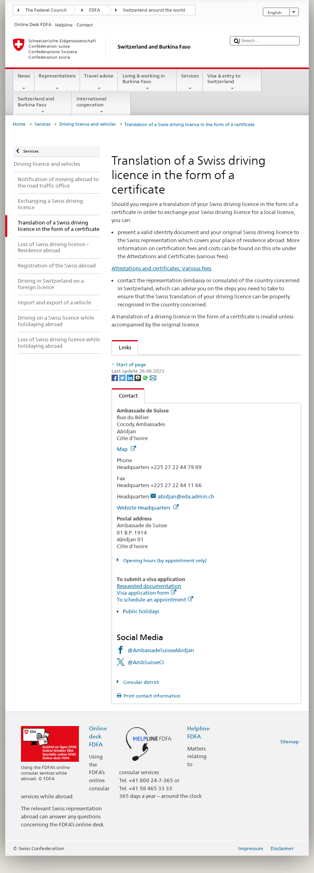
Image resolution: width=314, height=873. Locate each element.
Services (189, 82)
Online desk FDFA (98, 753)
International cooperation (101, 105)
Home (19, 124)
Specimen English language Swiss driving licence (179, 362)
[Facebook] (115, 395)
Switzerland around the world (154, 10)
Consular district (140, 699)
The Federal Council (45, 10)
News (24, 82)
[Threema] (138, 395)
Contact (125, 413)
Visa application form (146, 609)
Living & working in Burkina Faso (147, 82)
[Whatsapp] (146, 395)
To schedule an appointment (155, 616)
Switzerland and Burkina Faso (43, 105)
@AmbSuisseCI (146, 679)
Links (121, 347)
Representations (57, 82)
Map (126, 466)
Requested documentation (149, 603)
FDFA (94, 10)
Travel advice (99, 82)
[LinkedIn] (130, 395)
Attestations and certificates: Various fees (161, 268)
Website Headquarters (148, 524)
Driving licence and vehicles (87, 124)
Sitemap (289, 758)
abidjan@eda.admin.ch (186, 513)
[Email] (153, 395)
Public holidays (141, 628)
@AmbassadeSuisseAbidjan (161, 667)
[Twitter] (123, 395)
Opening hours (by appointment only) (164, 577)
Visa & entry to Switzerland (232, 82)
